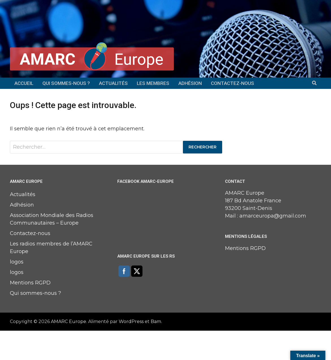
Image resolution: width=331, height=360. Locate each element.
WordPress (131, 321)
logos (16, 262)
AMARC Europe (68, 321)
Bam (156, 321)
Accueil (23, 83)
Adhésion (190, 83)
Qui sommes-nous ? (66, 83)
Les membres (153, 83)
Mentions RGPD (30, 283)
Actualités (113, 83)
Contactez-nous (232, 83)
